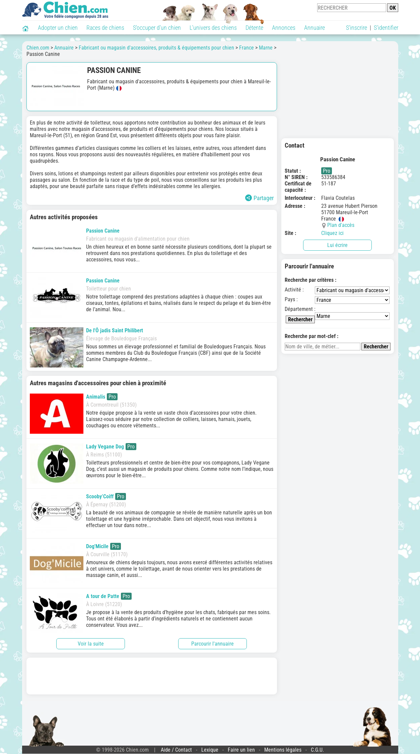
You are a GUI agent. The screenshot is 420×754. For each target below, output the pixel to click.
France (246, 48)
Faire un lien (241, 750)
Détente (254, 27)
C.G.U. (317, 750)
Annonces (283, 27)
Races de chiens (105, 27)
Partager (259, 197)
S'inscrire (356, 27)
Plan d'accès (340, 225)
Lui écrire (337, 245)
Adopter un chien (58, 27)
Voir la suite (91, 644)
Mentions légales (282, 750)
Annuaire (314, 27)
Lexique (209, 750)
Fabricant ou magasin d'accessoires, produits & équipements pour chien (156, 48)
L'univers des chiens (213, 27)
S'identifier (386, 27)
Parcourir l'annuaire (212, 644)
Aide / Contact (176, 750)
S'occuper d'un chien (157, 27)
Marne (266, 48)
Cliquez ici (332, 233)
